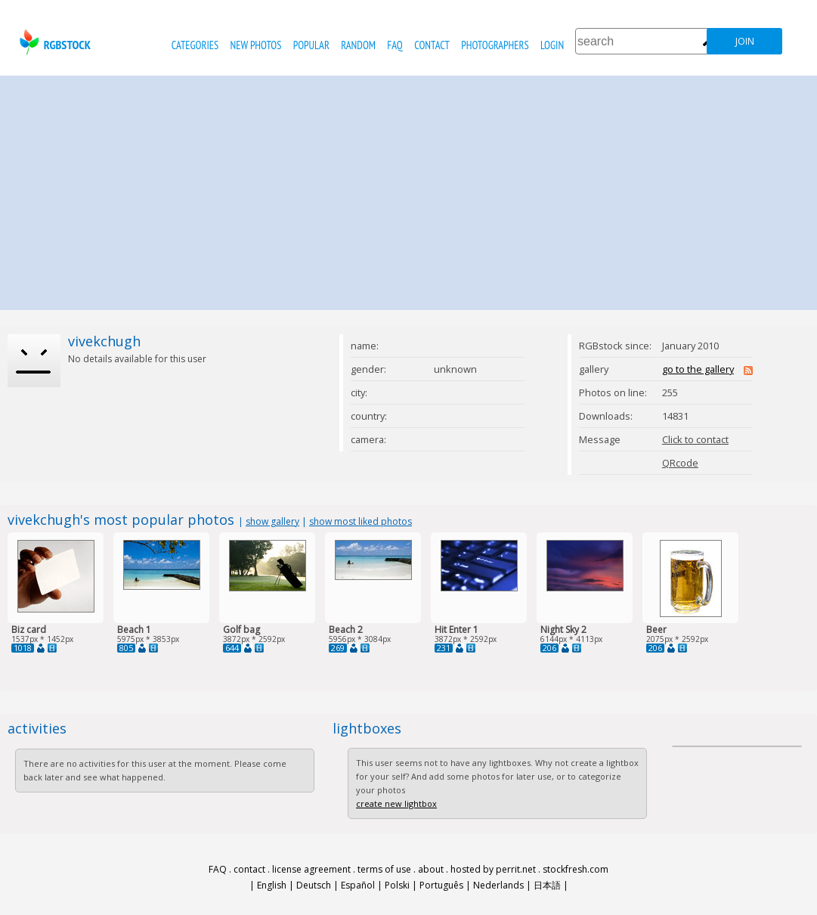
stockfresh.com (575, 869)
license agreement (311, 869)
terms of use (384, 869)
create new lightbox (396, 803)
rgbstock (53, 42)
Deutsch (313, 885)
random (358, 45)
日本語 (547, 885)
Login (552, 45)
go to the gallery (698, 369)
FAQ (394, 45)
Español (358, 885)
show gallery (272, 521)
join (744, 41)
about (431, 869)
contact (432, 45)
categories (195, 45)
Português (441, 885)
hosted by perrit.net (493, 869)
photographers (494, 45)
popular (311, 45)
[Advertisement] (409, 189)
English (271, 885)
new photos (256, 45)
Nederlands (498, 885)
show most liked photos (360, 521)
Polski (397, 885)
